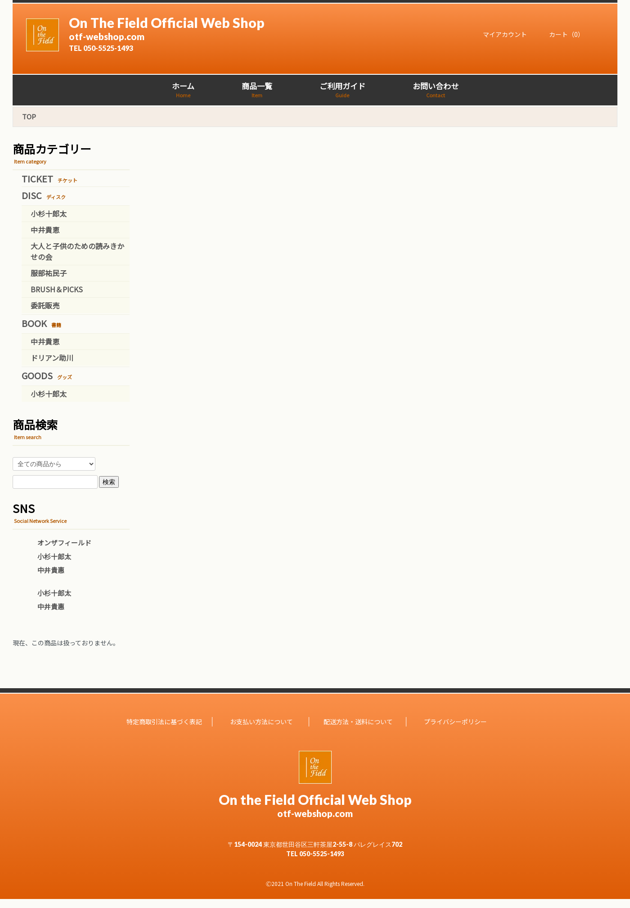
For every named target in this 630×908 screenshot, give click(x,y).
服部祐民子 (49, 273)
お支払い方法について (261, 721)
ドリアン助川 (52, 357)
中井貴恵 (45, 229)
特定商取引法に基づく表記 (164, 721)
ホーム (183, 89)
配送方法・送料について (358, 721)
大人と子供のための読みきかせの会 (77, 251)
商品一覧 (257, 89)
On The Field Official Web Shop (220, 33)
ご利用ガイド (342, 89)
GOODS (47, 375)
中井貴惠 (50, 570)
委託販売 (45, 305)
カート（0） (562, 34)
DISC (44, 195)
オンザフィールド (64, 542)
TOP (29, 116)
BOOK (41, 323)
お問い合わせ (436, 89)
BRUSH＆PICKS (57, 289)
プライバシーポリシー (455, 721)
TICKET (49, 178)
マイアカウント (500, 34)
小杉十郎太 (49, 213)
